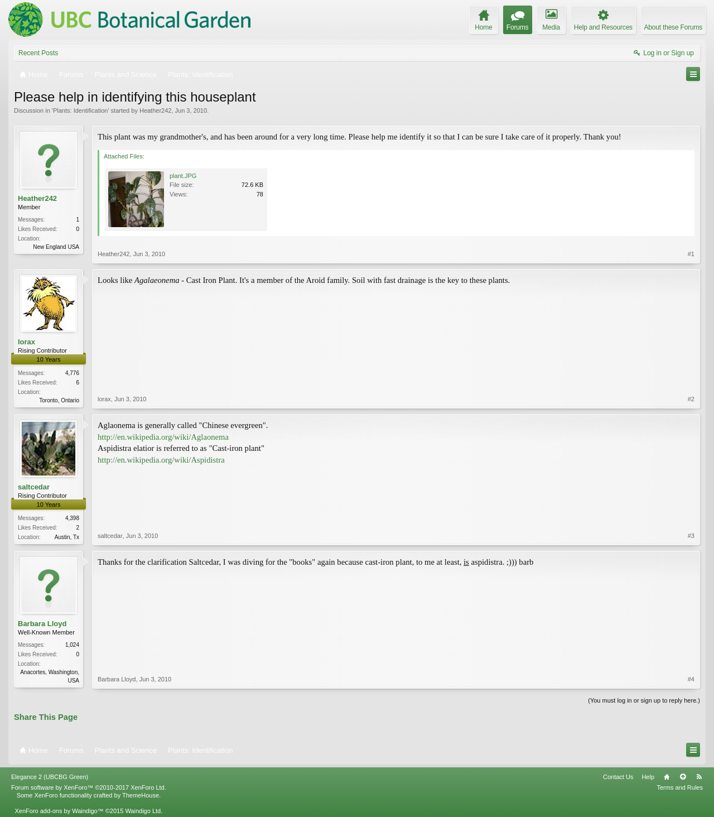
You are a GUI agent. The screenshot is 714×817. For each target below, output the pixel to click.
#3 (691, 535)
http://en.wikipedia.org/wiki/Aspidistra (161, 459)
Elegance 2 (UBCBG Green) (49, 776)
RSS (699, 777)
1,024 (72, 645)
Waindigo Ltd (143, 811)
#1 (691, 254)
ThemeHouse (140, 795)
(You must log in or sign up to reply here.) (644, 700)
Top (683, 777)
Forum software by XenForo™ (88, 787)
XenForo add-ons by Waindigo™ (59, 811)
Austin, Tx (67, 537)
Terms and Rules (680, 787)
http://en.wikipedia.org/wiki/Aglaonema (163, 436)
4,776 (72, 373)
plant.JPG (183, 175)
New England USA (56, 247)
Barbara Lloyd (42, 623)
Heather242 (155, 110)
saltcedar (34, 487)
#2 (691, 399)
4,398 (72, 518)
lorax (26, 342)
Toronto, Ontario (59, 400)
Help (647, 776)
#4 (691, 679)
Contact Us (618, 776)
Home (666, 777)
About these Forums (673, 27)
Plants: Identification (80, 110)
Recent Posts (38, 53)
